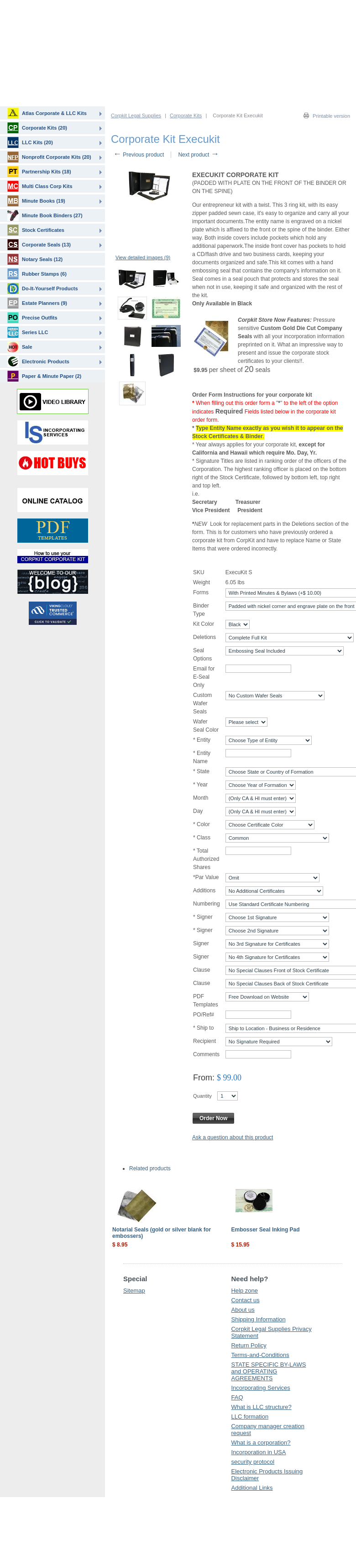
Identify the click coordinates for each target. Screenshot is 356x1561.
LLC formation (249, 1416)
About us (242, 1309)
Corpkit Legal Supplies (136, 115)
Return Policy (248, 1345)
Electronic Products (38, 361)
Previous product (138, 155)
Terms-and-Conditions (260, 1354)
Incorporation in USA (258, 1452)
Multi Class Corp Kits (40, 186)
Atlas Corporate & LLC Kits (47, 113)
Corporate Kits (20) (37, 127)
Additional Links (251, 1487)
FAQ (237, 1397)
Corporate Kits (186, 115)
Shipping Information (258, 1319)
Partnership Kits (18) (39, 171)
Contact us (245, 1300)
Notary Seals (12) (35, 259)
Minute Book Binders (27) (45, 215)
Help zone (244, 1290)
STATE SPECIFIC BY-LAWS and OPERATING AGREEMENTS (268, 1371)
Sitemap (134, 1290)
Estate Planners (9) (37, 303)
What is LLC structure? (261, 1407)
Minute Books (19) (36, 200)
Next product (198, 155)
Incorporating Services (260, 1387)
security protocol (252, 1461)
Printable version (331, 116)
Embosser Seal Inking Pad (265, 1229)
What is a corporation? (260, 1442)
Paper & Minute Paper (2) (44, 376)
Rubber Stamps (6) (37, 273)
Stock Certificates (35, 230)
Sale (19, 346)
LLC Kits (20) (30, 142)
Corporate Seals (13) (39, 244)
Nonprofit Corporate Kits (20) (49, 157)
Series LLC (27, 332)
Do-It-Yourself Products (42, 288)
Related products (150, 1168)
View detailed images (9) (142, 257)
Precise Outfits (32, 317)
